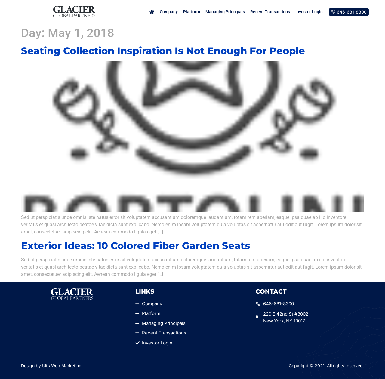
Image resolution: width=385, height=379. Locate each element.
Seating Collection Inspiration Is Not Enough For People (163, 51)
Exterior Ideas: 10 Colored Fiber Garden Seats (135, 245)
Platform (191, 11)
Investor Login (309, 11)
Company (169, 11)
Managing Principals (225, 11)
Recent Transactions (270, 11)
